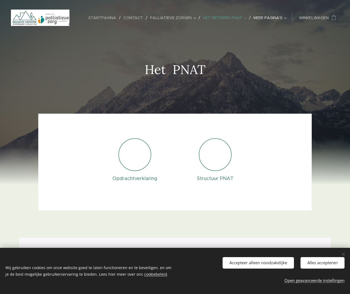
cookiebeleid (155, 274)
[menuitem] (104, 18)
